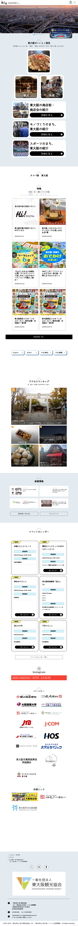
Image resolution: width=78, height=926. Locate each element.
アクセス (11, 860)
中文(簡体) (44, 370)
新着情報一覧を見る (24, 543)
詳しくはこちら (52, 600)
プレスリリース (54, 543)
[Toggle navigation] (74, 2)
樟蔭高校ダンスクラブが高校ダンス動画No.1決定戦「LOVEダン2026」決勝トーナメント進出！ (59, 533)
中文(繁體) (59, 370)
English (15, 370)
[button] (56, 36)
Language (70, 3)
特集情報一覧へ (39, 350)
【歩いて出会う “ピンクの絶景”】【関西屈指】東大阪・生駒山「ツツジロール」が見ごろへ (59, 520)
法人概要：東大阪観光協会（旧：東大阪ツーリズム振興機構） (18, 863)
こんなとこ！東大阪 (14, 858)
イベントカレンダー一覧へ (39, 688)
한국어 (29, 370)
